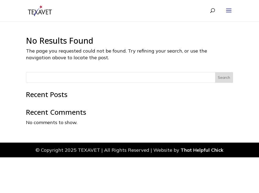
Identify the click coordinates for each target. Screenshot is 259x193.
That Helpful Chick (202, 150)
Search (224, 77)
